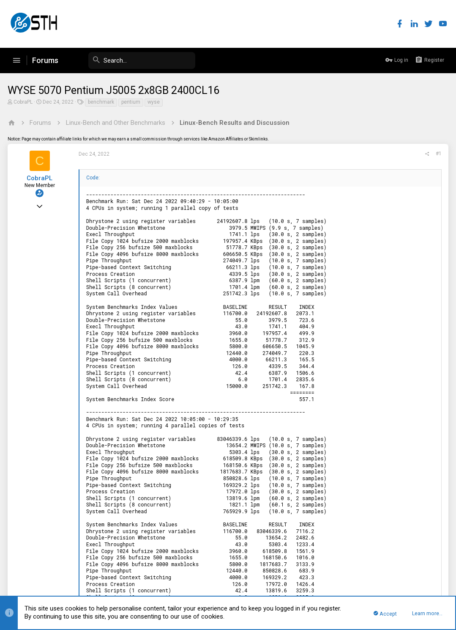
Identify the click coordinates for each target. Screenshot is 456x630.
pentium (131, 102)
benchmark (102, 102)
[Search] (131, 60)
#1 (438, 154)
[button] (16, 60)
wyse (154, 102)
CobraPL (23, 102)
